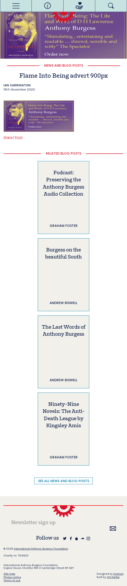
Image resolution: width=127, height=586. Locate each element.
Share (8, 137)
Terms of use (12, 580)
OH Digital (113, 577)
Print (19, 137)
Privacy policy (12, 577)
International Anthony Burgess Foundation (41, 548)
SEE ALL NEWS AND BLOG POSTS (63, 481)
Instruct (118, 573)
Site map (9, 573)
